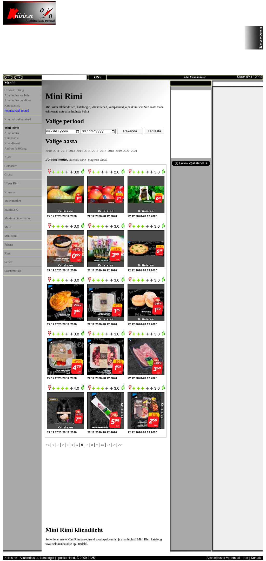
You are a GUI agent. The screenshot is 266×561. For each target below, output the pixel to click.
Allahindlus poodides (22, 100)
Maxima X (11, 209)
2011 (56, 151)
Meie (7, 227)
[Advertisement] (105, 37)
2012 (64, 151)
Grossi (8, 174)
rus (18, 77)
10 (102, 444)
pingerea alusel (97, 159)
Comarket (10, 166)
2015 (87, 151)
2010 (48, 151)
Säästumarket (12, 271)
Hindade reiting (22, 90)
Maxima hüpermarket (17, 218)
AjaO (7, 157)
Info (245, 557)
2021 (134, 151)
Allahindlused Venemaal (223, 557)
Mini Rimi (10, 236)
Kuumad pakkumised (17, 119)
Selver (8, 262)
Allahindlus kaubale (22, 95)
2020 (126, 151)
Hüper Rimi (11, 183)
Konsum (9, 192)
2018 (111, 151)
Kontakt (256, 557)
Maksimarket (12, 201)
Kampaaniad (12, 105)
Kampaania (11, 138)
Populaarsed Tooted (16, 111)
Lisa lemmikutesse (195, 76)
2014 (80, 151)
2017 (103, 151)
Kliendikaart (12, 143)
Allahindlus (11, 133)
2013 (72, 151)
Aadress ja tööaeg (15, 148)
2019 (119, 151)
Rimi (7, 253)
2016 (95, 151)
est (7, 77)
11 (108, 444)
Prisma (8, 244)
